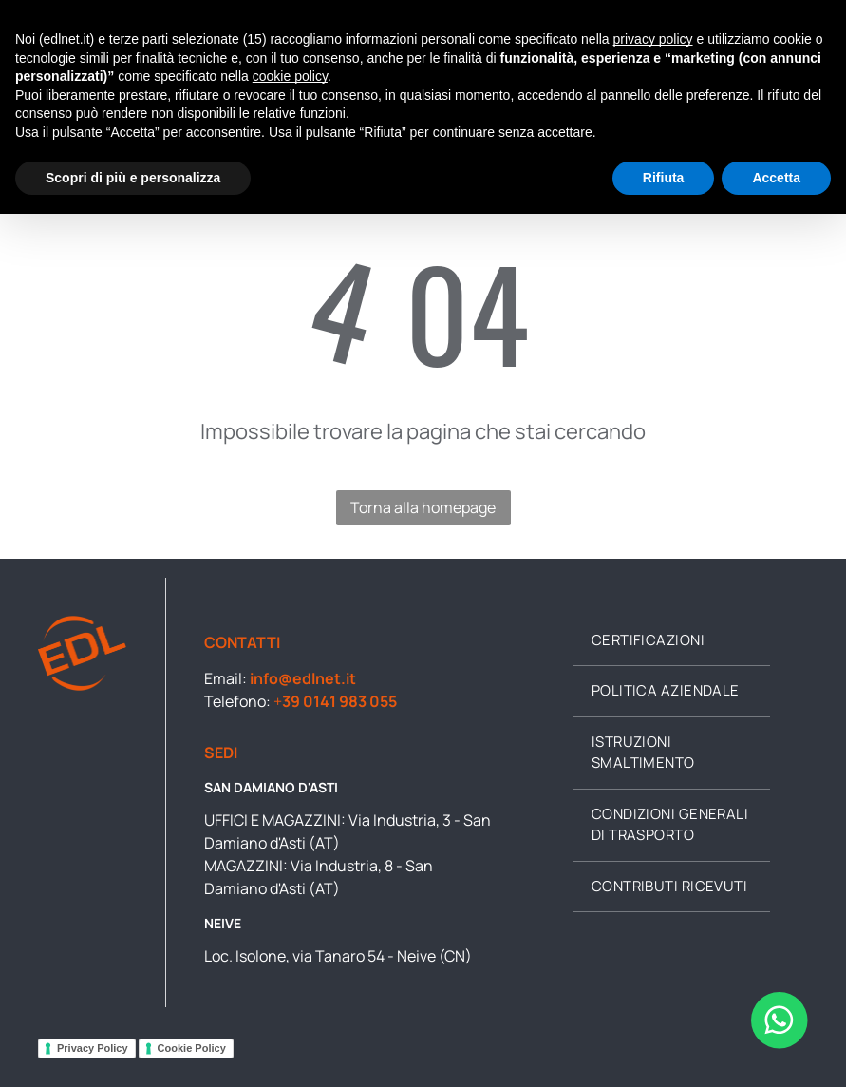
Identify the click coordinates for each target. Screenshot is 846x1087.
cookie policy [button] (290, 76)
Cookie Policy (192, 1048)
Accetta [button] (776, 177)
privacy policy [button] (653, 39)
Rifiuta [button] (664, 177)
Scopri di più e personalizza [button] (133, 177)
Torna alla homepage (423, 507)
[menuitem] (671, 641)
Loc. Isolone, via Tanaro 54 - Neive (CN (334, 955)
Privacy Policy (92, 1048)
